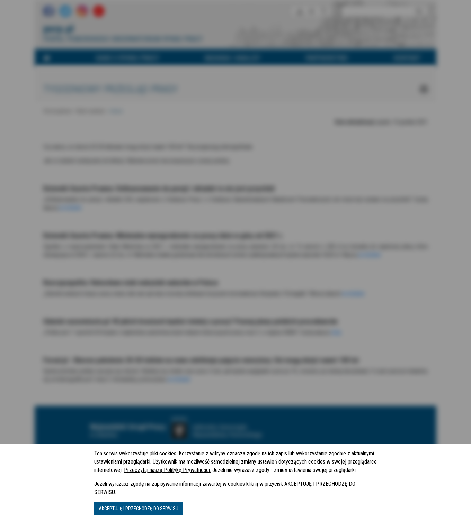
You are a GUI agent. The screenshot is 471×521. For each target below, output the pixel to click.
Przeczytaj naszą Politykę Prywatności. (167, 470)
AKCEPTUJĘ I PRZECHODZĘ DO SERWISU (138, 508)
